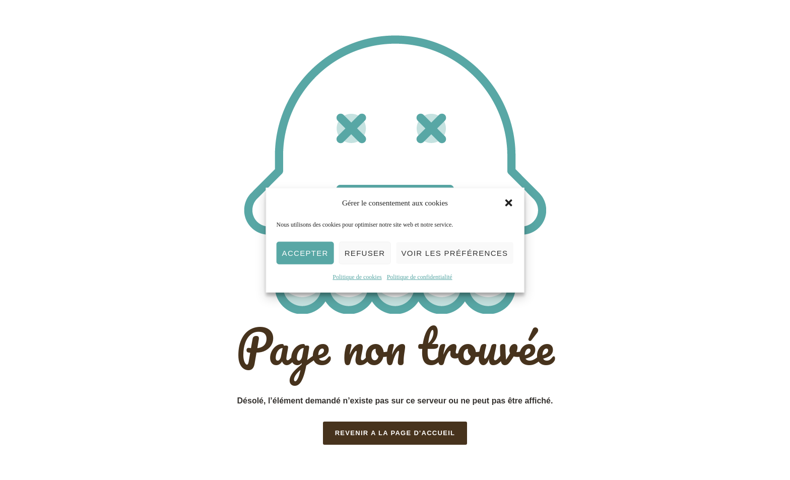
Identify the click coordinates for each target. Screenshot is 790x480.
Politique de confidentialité (419, 277)
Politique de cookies (357, 277)
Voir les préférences (454, 253)
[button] (508, 203)
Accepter (305, 253)
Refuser (365, 253)
